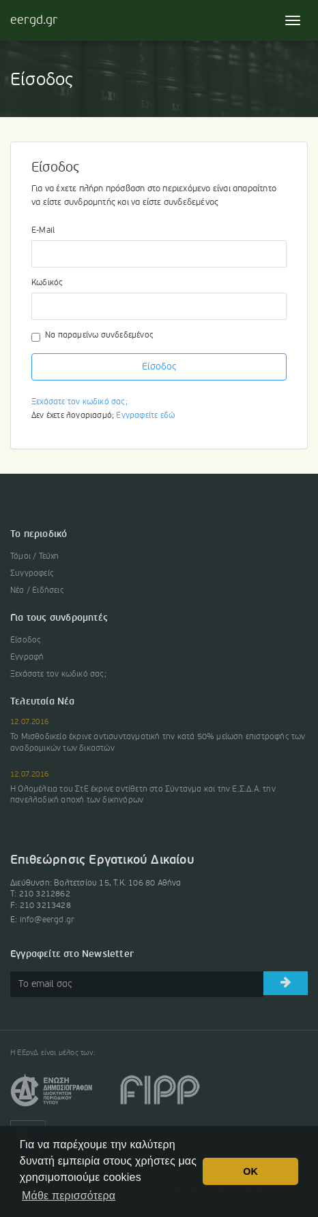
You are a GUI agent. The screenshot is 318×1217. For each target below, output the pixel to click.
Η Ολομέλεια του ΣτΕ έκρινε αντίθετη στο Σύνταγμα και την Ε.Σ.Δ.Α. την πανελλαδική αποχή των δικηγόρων (143, 795)
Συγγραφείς (32, 574)
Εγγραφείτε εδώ (145, 416)
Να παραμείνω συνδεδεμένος (92, 336)
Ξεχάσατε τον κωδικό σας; (79, 402)
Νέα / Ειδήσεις (37, 591)
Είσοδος (159, 367)
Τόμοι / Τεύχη (34, 557)
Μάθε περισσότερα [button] (68, 1195)
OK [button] (250, 1171)
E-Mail (43, 231)
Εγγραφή (27, 657)
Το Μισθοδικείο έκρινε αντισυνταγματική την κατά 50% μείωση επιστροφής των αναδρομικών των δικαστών (158, 743)
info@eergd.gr (47, 920)
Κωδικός (47, 283)
